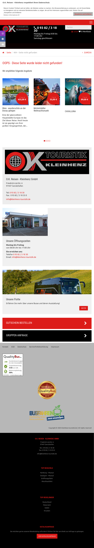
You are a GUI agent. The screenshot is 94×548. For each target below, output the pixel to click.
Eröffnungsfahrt (47, 478)
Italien (47, 508)
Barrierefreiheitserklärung (38, 346)
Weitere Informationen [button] (11, 15)
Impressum (55, 346)
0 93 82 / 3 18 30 (17, 192)
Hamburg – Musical (47, 472)
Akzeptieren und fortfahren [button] (83, 14)
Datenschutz (22, 346)
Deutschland (46, 502)
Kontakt (5, 346)
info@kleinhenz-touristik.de (18, 199)
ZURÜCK (87, 53)
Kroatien (47, 511)
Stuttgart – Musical (47, 475)
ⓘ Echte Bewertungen (16, 375)
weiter (83, 308)
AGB (12, 346)
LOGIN (74, 32)
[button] (47, 536)
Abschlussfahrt (47, 481)
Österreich (47, 505)
